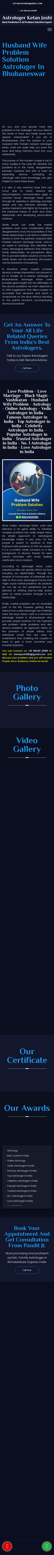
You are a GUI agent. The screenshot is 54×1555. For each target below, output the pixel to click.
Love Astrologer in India (35, 449)
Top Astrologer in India (19, 1175)
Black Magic (36, 396)
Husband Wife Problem (25, 402)
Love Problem (20, 391)
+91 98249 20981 (28, 11)
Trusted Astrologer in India (21, 1191)
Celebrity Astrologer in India (25, 428)
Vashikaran (16, 400)
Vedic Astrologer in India (30, 411)
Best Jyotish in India (18, 1155)
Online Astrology (21, 408)
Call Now (27, 368)
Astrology (42, 404)
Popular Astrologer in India (21, 1186)
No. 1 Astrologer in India (19, 1196)
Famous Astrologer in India (22, 1170)
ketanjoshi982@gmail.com (27, 3)
